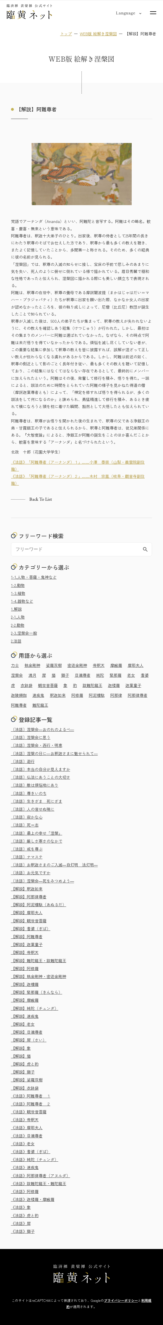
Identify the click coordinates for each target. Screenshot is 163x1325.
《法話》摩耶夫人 (27, 1127)
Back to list (40, 499)
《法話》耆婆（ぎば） (30, 1151)
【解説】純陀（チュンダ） (34, 1008)
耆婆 (145, 675)
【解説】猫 (21, 1056)
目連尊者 (83, 675)
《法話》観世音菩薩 (29, 1111)
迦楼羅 (114, 685)
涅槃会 (17, 675)
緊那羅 (116, 675)
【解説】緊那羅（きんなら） (36, 992)
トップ (66, 33)
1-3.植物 (18, 593)
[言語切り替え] (125, 12)
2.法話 (16, 641)
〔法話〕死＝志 (25, 825)
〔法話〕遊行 (23, 761)
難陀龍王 (40, 705)
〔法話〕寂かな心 (27, 817)
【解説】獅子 (23, 1072)
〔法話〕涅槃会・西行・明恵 (36, 745)
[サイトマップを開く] (153, 12)
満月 (32, 675)
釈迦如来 (58, 695)
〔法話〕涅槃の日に (54, 753)
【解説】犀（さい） (29, 1040)
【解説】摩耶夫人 (27, 912)
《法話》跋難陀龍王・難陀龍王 (38, 1183)
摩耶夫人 (136, 665)
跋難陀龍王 (92, 685)
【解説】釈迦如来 (27, 889)
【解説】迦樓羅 (25, 984)
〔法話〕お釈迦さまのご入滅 (54, 865)
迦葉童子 (133, 685)
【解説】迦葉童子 (27, 944)
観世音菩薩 (48, 685)
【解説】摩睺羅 (25, 1000)
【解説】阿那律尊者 (29, 896)
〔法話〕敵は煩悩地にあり (34, 785)
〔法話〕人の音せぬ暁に (32, 809)
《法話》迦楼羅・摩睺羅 (32, 1199)
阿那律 (116, 695)
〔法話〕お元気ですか (30, 872)
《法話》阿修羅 (25, 1191)
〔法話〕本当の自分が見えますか (40, 769)
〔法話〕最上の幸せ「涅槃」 (36, 833)
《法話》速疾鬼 (25, 1167)
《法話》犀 (21, 1223)
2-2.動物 (18, 625)
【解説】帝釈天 (25, 952)
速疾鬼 (38, 695)
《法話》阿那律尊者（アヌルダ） (40, 1175)
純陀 (100, 675)
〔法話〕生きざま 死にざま (36, 801)
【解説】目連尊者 (27, 1032)
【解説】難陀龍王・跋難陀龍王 (38, 960)
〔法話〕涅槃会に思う (30, 737)
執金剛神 (32, 665)
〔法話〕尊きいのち (29, 793)
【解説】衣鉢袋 (25, 1088)
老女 (131, 675)
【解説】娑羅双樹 (27, 1080)
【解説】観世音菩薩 (29, 920)
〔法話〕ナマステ (27, 857)
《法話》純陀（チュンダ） (34, 1159)
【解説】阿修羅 (25, 968)
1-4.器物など (22, 601)
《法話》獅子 (23, 1231)
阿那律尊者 (137, 695)
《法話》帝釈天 (25, 1119)
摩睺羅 (116, 665)
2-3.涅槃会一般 (24, 633)
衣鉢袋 (26, 685)
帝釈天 (99, 665)
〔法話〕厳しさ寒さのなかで (36, 841)
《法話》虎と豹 (25, 1215)
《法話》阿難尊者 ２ (30, 1104)
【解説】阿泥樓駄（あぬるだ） (38, 904)
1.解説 (16, 609)
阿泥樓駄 (97, 695)
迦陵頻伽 (19, 695)
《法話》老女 (23, 1143)
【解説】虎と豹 (25, 1064)
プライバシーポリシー (121, 1300)
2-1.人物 (18, 617)
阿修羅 (77, 695)
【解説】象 (21, 1048)
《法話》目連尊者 (27, 1135)
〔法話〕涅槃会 (42, 729)
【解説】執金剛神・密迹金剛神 (38, 976)
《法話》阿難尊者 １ (30, 1096)
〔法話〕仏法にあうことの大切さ (40, 777)
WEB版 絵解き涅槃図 (98, 33)
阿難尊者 (19, 705)
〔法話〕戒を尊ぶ (27, 849)
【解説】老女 (23, 1024)
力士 (15, 665)
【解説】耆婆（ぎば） (30, 928)
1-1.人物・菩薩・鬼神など (34, 577)
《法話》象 (21, 1207)
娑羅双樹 (54, 665)
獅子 (65, 675)
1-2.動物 (18, 585)
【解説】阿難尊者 (27, 936)
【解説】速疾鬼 (25, 1016)
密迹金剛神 (77, 665)
